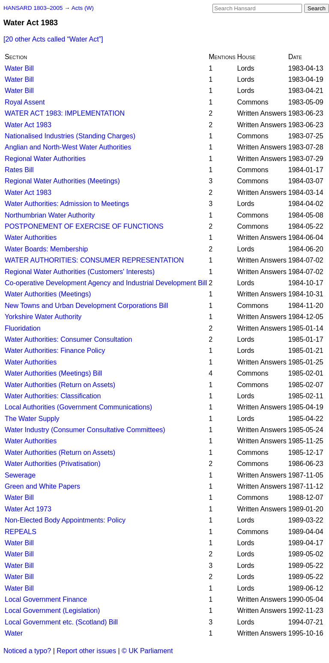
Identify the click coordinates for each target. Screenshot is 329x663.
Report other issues (86, 650)
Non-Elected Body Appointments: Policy (65, 520)
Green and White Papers (42, 486)
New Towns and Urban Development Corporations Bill (86, 305)
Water (14, 633)
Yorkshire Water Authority (43, 316)
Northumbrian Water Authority (50, 215)
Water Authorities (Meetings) (48, 294)
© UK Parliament (147, 650)
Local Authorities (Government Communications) (78, 407)
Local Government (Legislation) (52, 610)
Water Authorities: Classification (53, 396)
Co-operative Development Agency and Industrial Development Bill (106, 283)
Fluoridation (23, 328)
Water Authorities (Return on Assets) (60, 384)
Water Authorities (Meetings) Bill (53, 373)
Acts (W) (83, 8)
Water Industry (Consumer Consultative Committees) (85, 429)
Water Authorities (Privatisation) (52, 463)
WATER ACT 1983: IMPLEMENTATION (65, 113)
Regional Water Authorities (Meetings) (62, 181)
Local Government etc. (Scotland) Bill (61, 622)
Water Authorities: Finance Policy (55, 350)
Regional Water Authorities (45, 158)
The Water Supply (32, 418)
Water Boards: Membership (46, 249)
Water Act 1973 (28, 509)
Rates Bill (19, 169)
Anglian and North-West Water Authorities (68, 147)
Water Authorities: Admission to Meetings (67, 203)
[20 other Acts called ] (53, 39)
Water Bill (19, 68)
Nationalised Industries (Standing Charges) (70, 136)
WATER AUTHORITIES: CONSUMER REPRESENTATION (94, 260)
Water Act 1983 (28, 124)
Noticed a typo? (27, 650)
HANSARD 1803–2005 (33, 8)
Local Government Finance (46, 599)
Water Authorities (31, 237)
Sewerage (20, 475)
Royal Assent (25, 102)
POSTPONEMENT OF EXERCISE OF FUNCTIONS (84, 226)
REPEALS (20, 531)
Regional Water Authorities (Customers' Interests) (80, 271)
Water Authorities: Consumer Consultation (68, 339)
